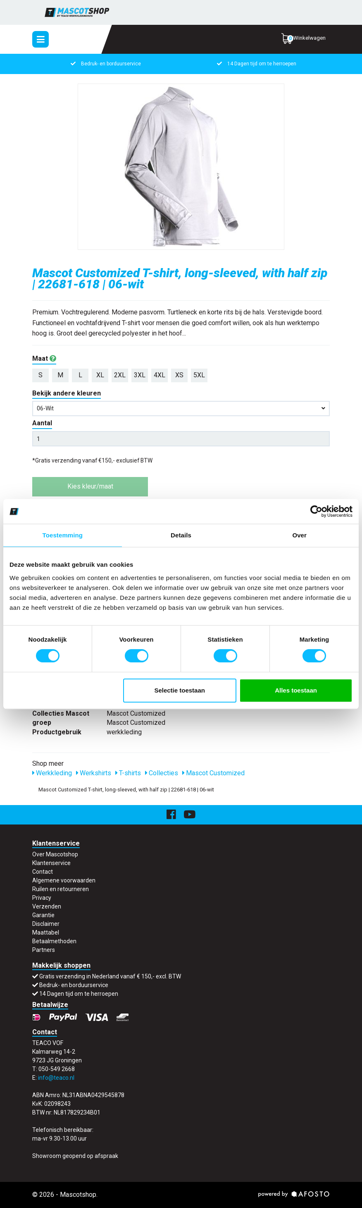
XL (100, 375)
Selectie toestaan (179, 690)
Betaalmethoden (54, 941)
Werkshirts (93, 773)
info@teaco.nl (56, 1077)
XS (179, 375)
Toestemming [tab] (63, 535)
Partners (43, 950)
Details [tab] (181, 535)
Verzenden (46, 906)
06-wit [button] (181, 408)
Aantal (42, 423)
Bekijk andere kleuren (66, 393)
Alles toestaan (296, 690)
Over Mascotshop (55, 854)
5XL (199, 375)
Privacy (41, 897)
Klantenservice (51, 863)
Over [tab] (299, 535)
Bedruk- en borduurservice (111, 64)
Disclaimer (46, 923)
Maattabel (45, 932)
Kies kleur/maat (90, 486)
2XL (120, 375)
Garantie (43, 915)
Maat (44, 358)
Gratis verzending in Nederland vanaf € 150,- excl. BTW (110, 976)
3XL (139, 375)
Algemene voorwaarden (63, 880)
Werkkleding (52, 773)
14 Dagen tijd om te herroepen (261, 64)
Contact (42, 871)
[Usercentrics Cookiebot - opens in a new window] (316, 511)
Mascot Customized (213, 773)
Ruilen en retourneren (60, 889)
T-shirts (128, 773)
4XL (159, 375)
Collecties (161, 773)
